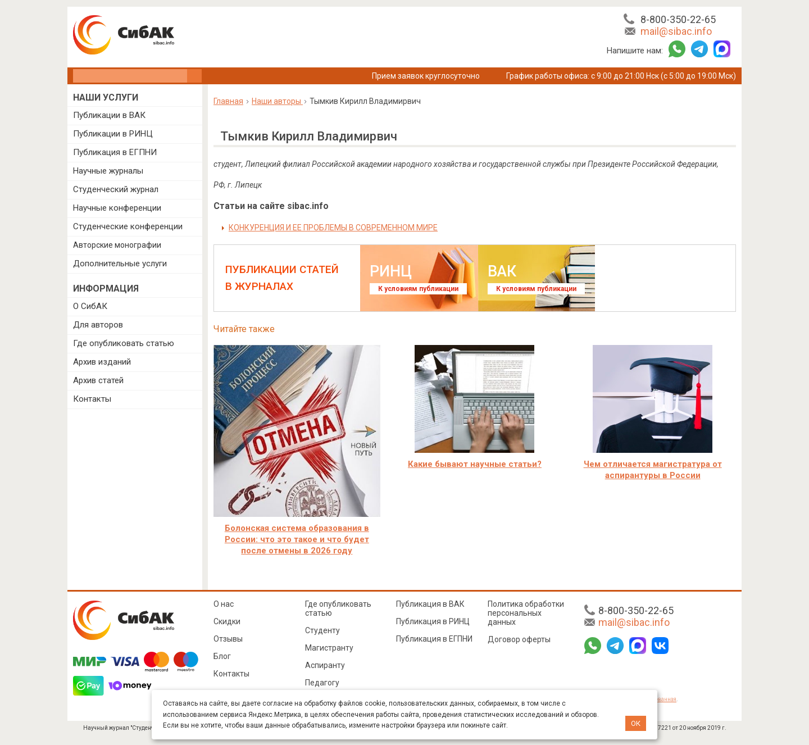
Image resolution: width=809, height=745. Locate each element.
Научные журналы (108, 171)
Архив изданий (102, 362)
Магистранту (329, 647)
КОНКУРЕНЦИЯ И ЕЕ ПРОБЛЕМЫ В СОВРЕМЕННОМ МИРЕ (333, 227)
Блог (222, 656)
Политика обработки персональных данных (526, 612)
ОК (635, 723)
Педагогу (322, 682)
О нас (223, 603)
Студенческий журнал (115, 189)
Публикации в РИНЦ (113, 134)
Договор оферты (519, 639)
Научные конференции (117, 208)
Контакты (92, 399)
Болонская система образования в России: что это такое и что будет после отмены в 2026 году (297, 539)
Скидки (226, 621)
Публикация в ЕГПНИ (115, 152)
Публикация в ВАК (430, 603)
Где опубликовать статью (123, 343)
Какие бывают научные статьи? (475, 464)
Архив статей (98, 380)
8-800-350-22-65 (678, 19)
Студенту (322, 630)
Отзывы (228, 638)
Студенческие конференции (128, 226)
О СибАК (90, 306)
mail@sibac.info (676, 31)
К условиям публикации (418, 289)
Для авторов (98, 325)
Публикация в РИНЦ (433, 621)
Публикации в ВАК (109, 115)
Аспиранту (325, 665)
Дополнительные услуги (120, 263)
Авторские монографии (117, 244)
